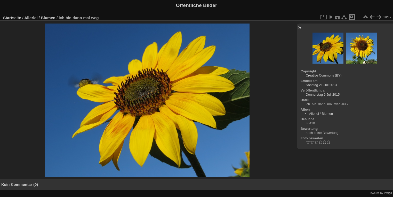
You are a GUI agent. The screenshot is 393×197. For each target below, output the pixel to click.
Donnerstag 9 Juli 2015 (323, 94)
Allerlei (30, 18)
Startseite (12, 18)
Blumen (48, 18)
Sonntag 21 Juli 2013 (321, 85)
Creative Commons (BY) (324, 75)
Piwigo (388, 192)
